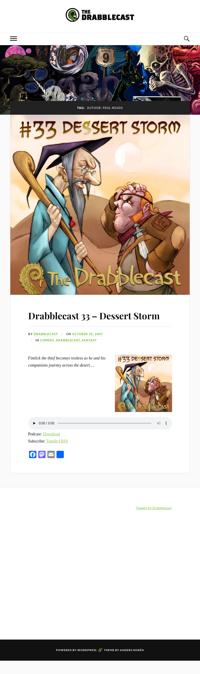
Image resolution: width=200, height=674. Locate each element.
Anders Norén (132, 663)
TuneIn (52, 454)
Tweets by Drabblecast (154, 521)
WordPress (87, 663)
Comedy (47, 353)
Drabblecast (46, 347)
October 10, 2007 (87, 347)
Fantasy (89, 353)
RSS (64, 454)
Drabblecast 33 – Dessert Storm (85, 321)
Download (51, 447)
